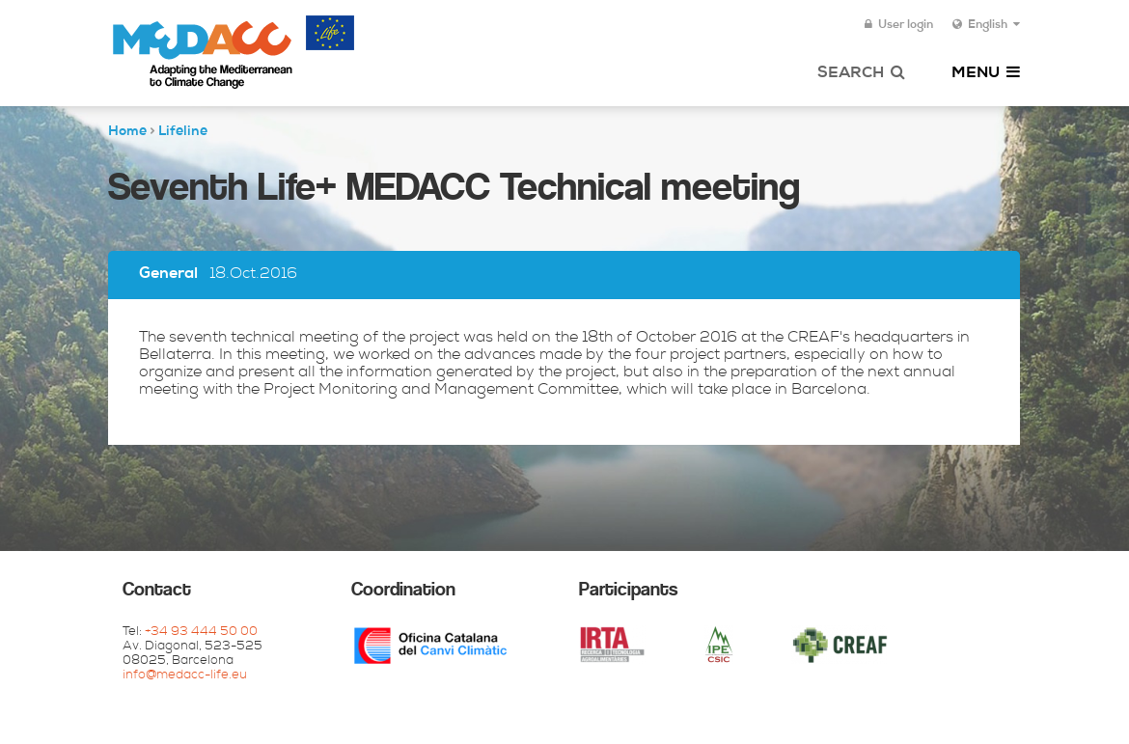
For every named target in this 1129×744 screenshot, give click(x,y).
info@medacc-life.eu (185, 676)
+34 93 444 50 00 (201, 632)
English (986, 25)
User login (899, 25)
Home (127, 132)
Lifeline (182, 132)
